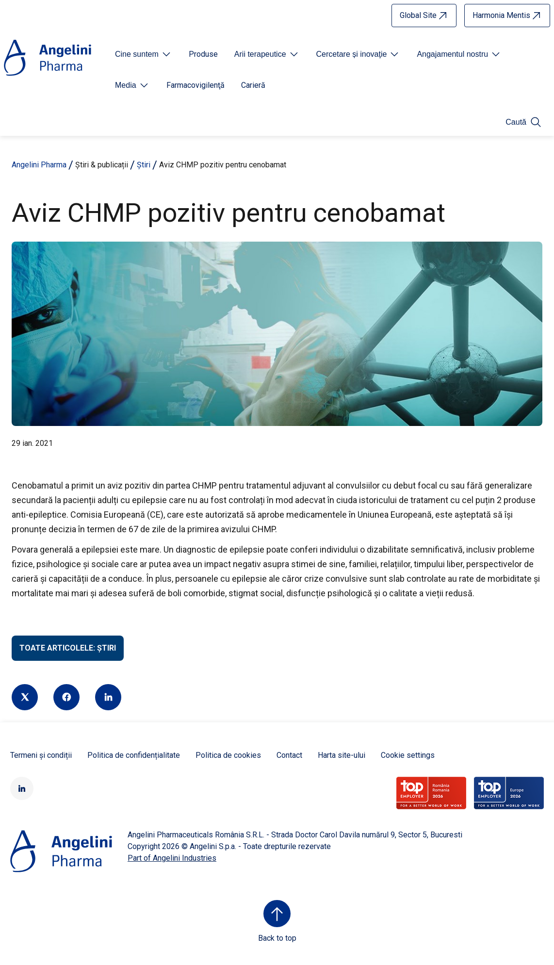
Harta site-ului (341, 755)
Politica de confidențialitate (133, 755)
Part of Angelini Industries (172, 858)
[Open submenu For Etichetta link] (143, 54)
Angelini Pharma (39, 164)
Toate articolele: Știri (67, 648)
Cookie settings (408, 755)
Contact (289, 755)
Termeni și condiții (41, 755)
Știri (143, 164)
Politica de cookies (228, 755)
